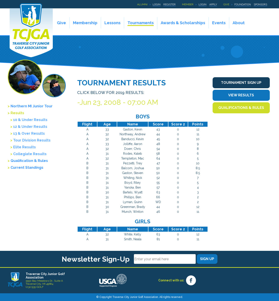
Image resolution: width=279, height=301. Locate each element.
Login (156, 4)
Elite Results (24, 147)
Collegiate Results (30, 154)
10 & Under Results (30, 120)
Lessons (112, 22)
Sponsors (260, 4)
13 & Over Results (29, 133)
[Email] (165, 259)
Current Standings (27, 167)
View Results (241, 95)
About (239, 22)
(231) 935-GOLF (35, 286)
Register (169, 4)
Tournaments (141, 22)
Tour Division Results (32, 140)
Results (17, 113)
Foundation (242, 4)
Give (226, 4)
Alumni (142, 4)
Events (219, 22)
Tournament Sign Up (241, 83)
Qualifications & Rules (241, 108)
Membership (85, 22)
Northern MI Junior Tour (32, 106)
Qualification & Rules (29, 161)
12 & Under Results (30, 127)
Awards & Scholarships (183, 22)
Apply (213, 4)
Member (187, 4)
